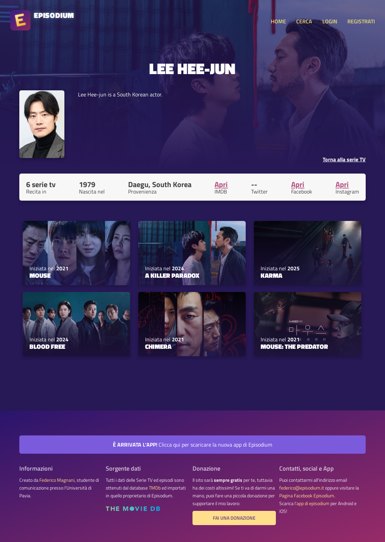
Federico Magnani (57, 480)
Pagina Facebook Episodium (306, 495)
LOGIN (329, 21)
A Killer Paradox (172, 275)
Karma (271, 275)
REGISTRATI (361, 21)
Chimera (158, 346)
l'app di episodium (312, 503)
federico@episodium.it (301, 488)
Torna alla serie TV (344, 159)
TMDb (155, 488)
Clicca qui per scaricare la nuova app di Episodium (192, 445)
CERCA (304, 21)
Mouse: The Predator (294, 346)
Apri (221, 184)
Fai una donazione (234, 518)
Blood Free (47, 346)
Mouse (39, 275)
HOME (278, 21)
